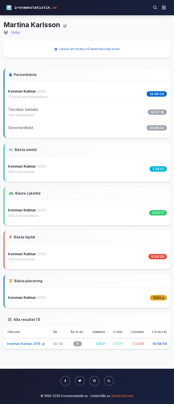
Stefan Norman (122, 396)
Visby (15, 32)
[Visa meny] (164, 8)
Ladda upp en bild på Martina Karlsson (87, 49)
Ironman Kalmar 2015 (24, 344)
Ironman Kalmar (22, 91)
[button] (65, 381)
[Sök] (155, 8)
